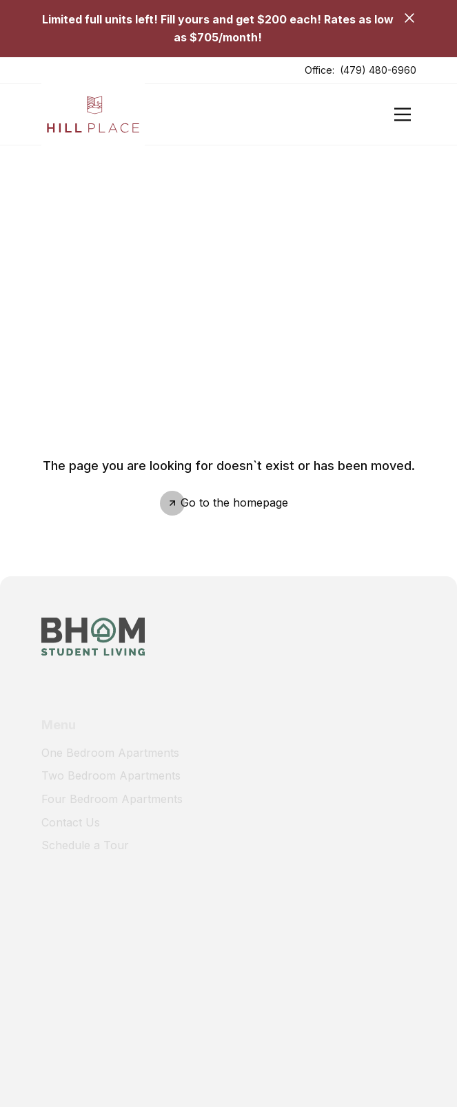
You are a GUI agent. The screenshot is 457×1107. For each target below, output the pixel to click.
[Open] (402, 114)
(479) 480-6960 (378, 70)
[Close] (409, 18)
